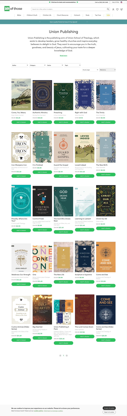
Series (49, 65)
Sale (108, 15)
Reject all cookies (109, 412)
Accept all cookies (109, 408)
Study (87, 15)
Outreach (77, 15)
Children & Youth (32, 15)
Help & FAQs (115, 2)
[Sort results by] (107, 70)
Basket (121, 9)
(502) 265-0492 (103, 2)
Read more (63, 55)
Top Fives (98, 15)
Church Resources (62, 15)
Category (32, 65)
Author (14, 65)
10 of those (13, 8)
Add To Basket (21, 91)
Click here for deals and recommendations (63, 2)
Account (113, 9)
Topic (66, 65)
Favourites (117, 9)
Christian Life (47, 15)
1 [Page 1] (63, 199)
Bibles (19, 15)
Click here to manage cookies (53, 411)
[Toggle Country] (121, 2)
